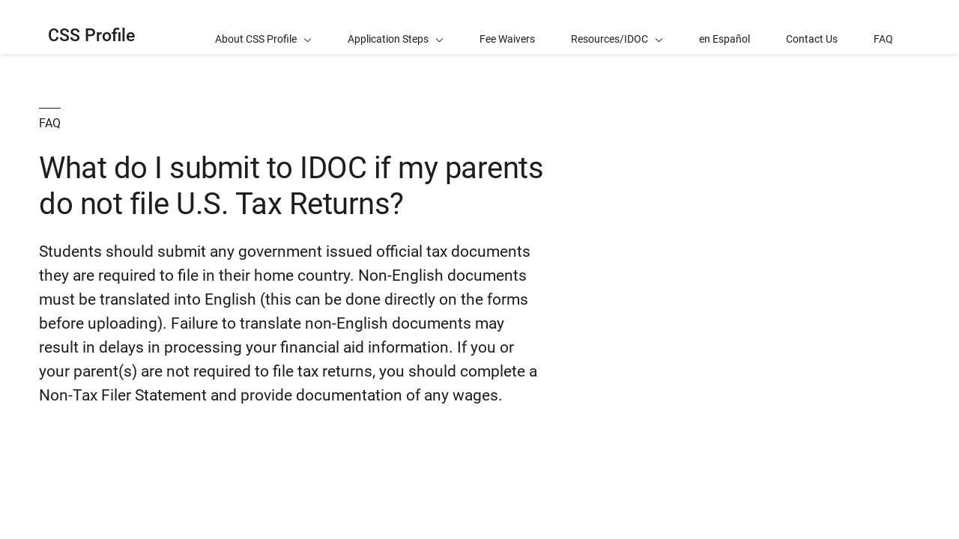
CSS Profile (91, 35)
